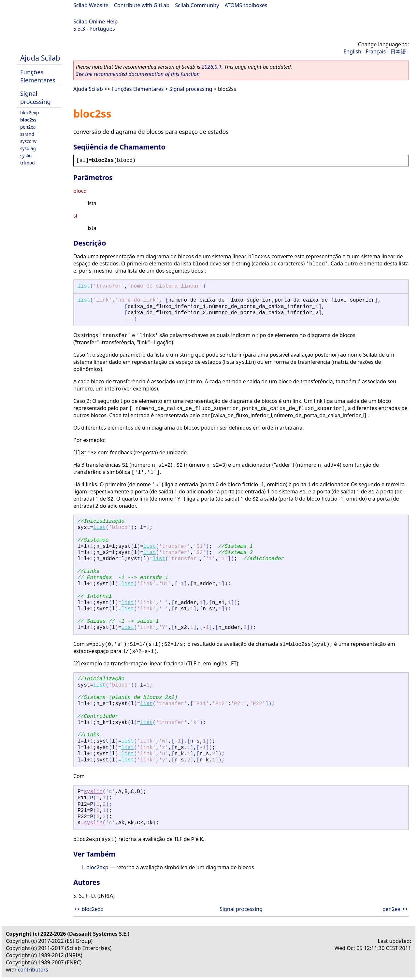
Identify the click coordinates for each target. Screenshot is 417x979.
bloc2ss (28, 120)
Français (376, 51)
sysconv (28, 141)
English (352, 51)
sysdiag (28, 148)
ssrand (27, 134)
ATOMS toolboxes (246, 5)
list (84, 286)
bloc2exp (29, 112)
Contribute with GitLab (141, 5)
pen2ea (28, 127)
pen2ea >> (395, 909)
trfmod (27, 163)
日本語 (398, 51)
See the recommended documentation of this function (138, 74)
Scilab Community (197, 5)
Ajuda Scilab (40, 58)
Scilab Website (90, 5)
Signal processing (35, 97)
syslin (26, 155)
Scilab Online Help (95, 21)
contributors (33, 969)
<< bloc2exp (89, 909)
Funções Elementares (37, 76)
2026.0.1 (212, 66)
